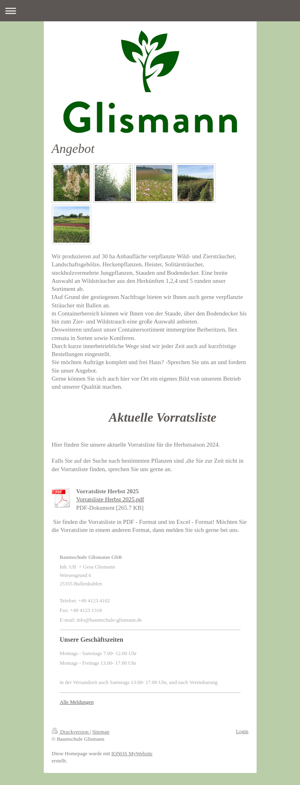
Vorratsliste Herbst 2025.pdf (110, 499)
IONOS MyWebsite (132, 753)
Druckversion (71, 732)
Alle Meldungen (77, 702)
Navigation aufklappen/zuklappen (150, 10)
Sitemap (101, 732)
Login (242, 731)
